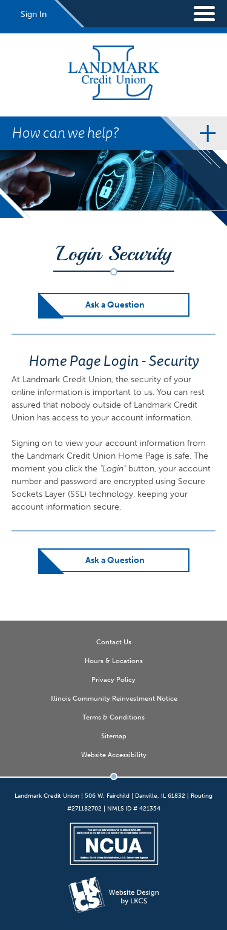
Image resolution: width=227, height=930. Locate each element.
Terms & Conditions (113, 717)
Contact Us (113, 642)
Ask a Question (115, 305)
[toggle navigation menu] (197, 13)
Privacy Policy (113, 679)
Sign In (34, 14)
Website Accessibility (113, 754)
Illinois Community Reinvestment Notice (113, 698)
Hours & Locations (114, 660)
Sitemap (114, 736)
